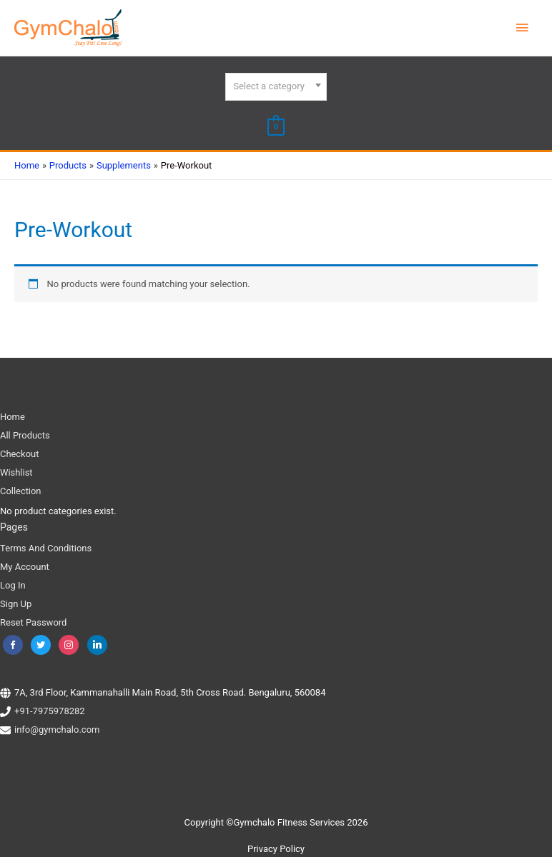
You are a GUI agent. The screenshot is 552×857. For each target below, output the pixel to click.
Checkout (19, 453)
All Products (25, 434)
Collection (20, 490)
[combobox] (275, 87)
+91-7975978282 (49, 711)
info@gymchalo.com (56, 729)
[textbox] (276, 86)
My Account (24, 566)
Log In (13, 584)
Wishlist (16, 471)
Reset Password (33, 621)
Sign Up (15, 603)
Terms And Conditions (46, 547)
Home (12, 416)
